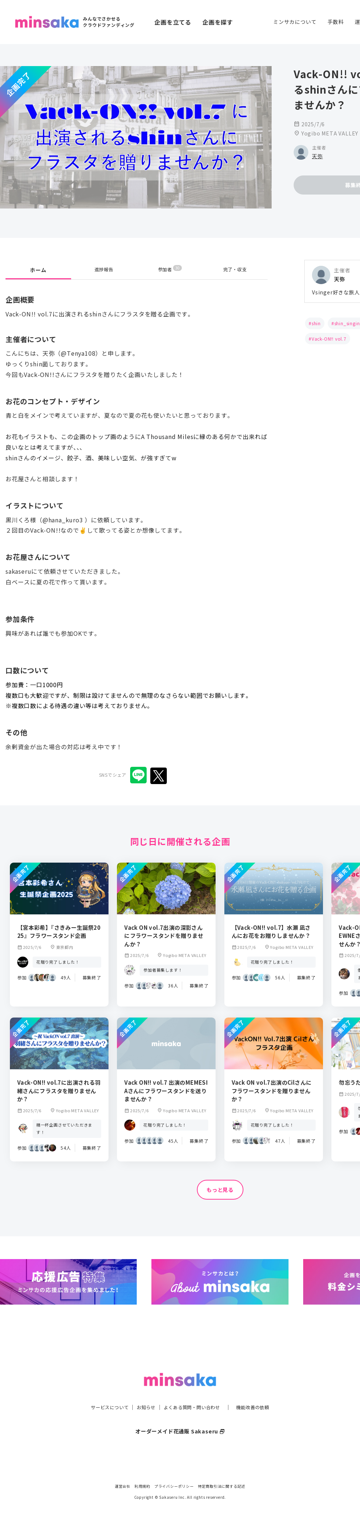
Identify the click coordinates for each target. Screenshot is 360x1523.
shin (316, 323)
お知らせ (142, 1392)
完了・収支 (235, 269)
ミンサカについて (294, 21)
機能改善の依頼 (261, 1392)
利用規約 (142, 1486)
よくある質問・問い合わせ (193, 1392)
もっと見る (220, 1190)
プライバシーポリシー (174, 1486)
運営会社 (123, 1486)
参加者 (170, 269)
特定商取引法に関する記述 (222, 1486)
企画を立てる (172, 22)
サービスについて (101, 1392)
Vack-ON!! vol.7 (329, 339)
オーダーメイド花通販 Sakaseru (180, 1416)
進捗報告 (104, 269)
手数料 (335, 21)
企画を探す (217, 22)
